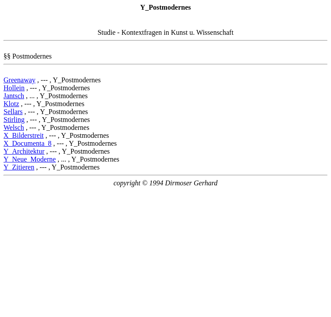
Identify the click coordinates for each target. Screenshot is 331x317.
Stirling (14, 119)
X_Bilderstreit (24, 135)
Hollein (14, 88)
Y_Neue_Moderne (30, 159)
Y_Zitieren (19, 167)
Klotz (11, 103)
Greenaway (20, 80)
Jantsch (14, 96)
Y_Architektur (24, 151)
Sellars (13, 111)
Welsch (14, 127)
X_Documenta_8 (27, 143)
